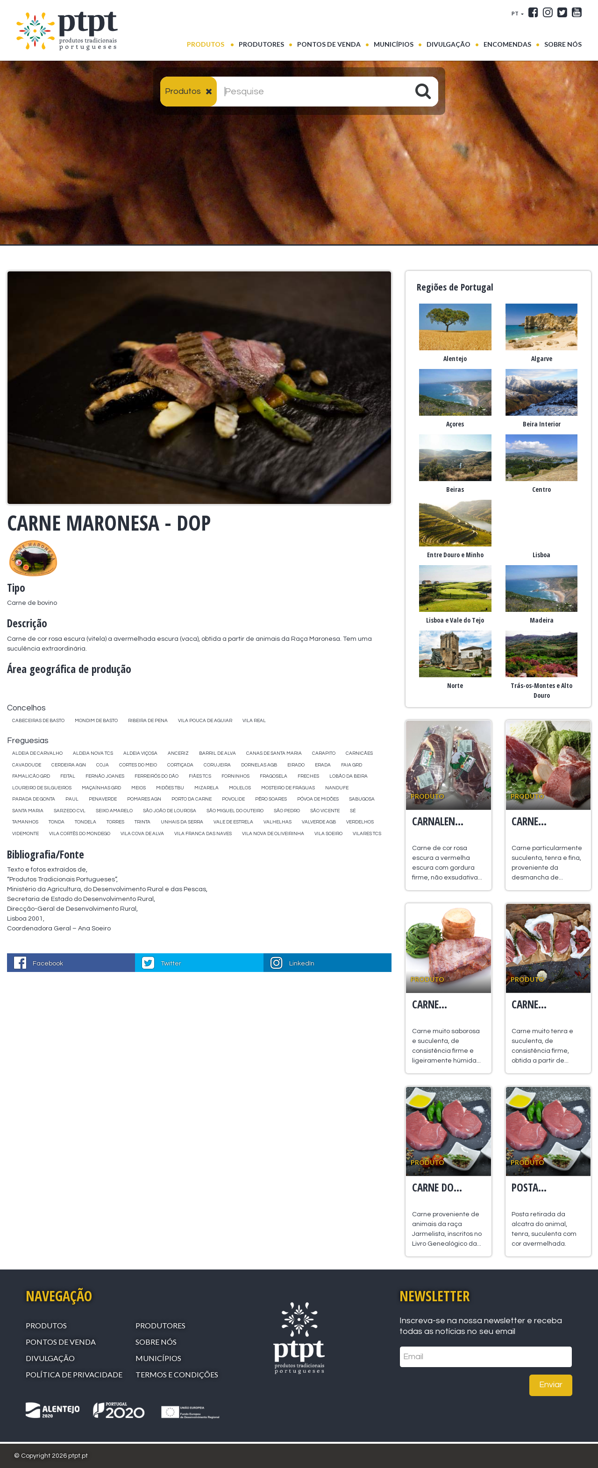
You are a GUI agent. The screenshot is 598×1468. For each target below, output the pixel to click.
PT (516, 13)
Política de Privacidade (74, 1374)
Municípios (393, 44)
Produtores (261, 44)
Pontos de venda (329, 44)
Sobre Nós (563, 44)
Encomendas (507, 44)
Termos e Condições (176, 1374)
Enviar (550, 1384)
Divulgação (448, 44)
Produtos (210, 43)
